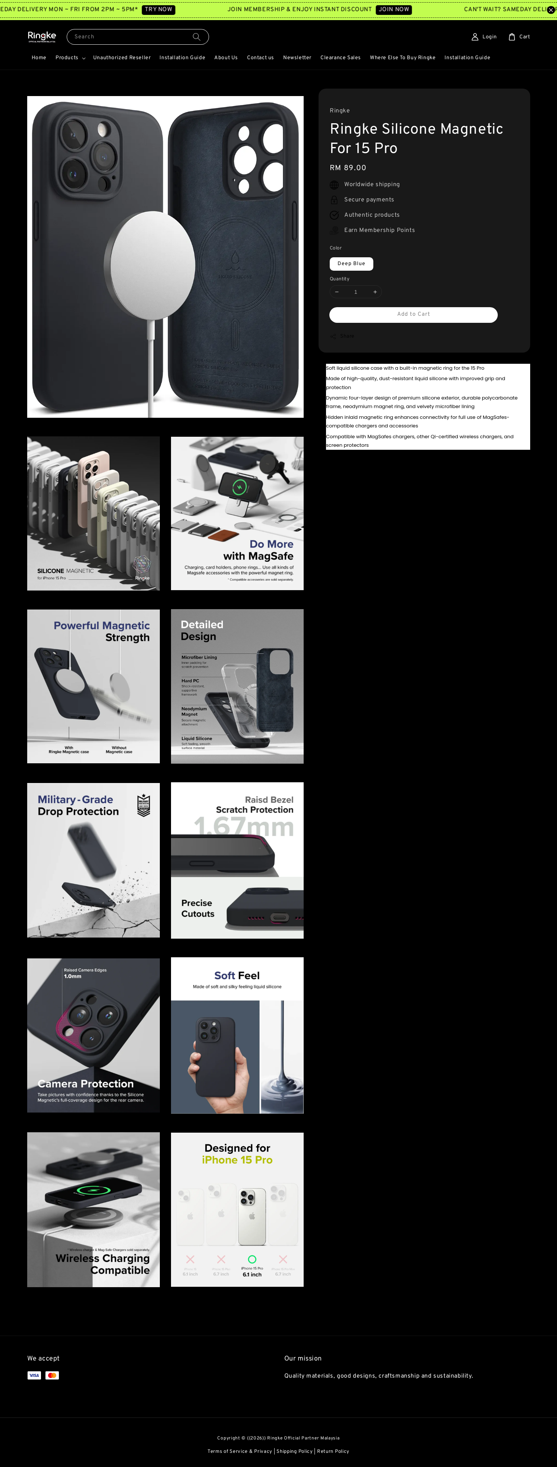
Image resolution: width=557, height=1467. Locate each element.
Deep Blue (351, 264)
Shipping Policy (294, 1452)
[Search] (197, 36)
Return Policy (333, 1452)
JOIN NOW (415, 9)
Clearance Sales (340, 58)
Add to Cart (413, 314)
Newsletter (297, 58)
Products (67, 58)
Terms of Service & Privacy (240, 1452)
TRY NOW (179, 9)
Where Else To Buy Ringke (403, 58)
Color (336, 248)
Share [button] (342, 336)
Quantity (339, 279)
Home (39, 58)
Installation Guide (182, 58)
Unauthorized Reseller (122, 58)
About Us (226, 58)
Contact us (260, 58)
